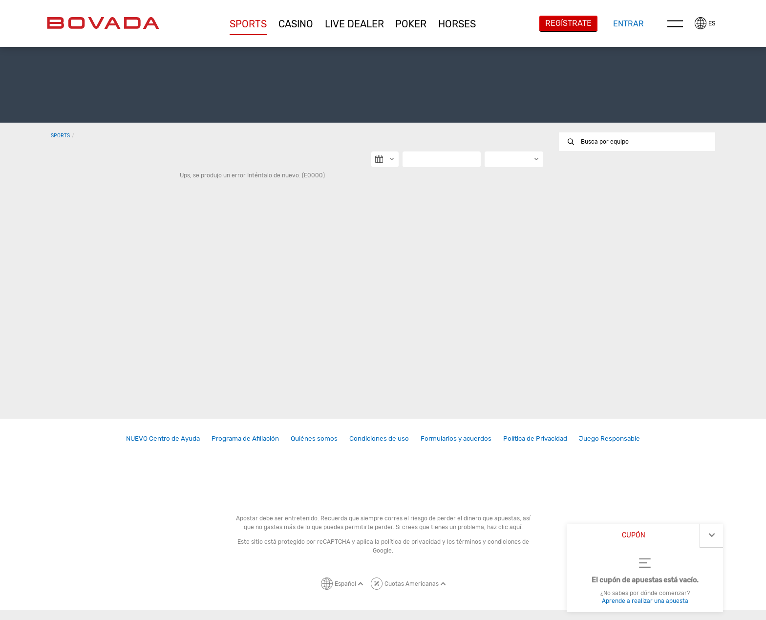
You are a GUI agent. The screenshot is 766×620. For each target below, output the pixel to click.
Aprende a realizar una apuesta (645, 601)
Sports (248, 24)
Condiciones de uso (379, 438)
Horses (457, 24)
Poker (410, 24)
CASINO (295, 24)
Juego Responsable (609, 438)
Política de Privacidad (535, 438)
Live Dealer (354, 24)
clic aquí (509, 527)
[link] (163, 438)
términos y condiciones (488, 541)
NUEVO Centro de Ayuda (163, 438)
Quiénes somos (314, 438)
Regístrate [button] (568, 23)
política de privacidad (411, 541)
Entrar (628, 23)
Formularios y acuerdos (456, 438)
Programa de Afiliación (245, 438)
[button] (248, 24)
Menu (675, 23)
